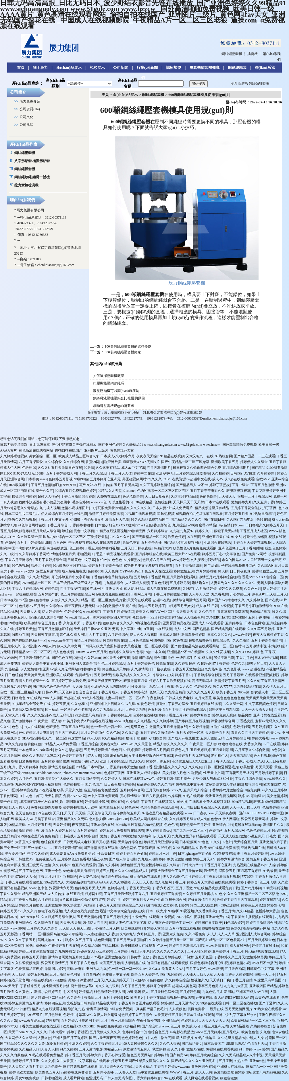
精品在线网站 (106, 1003)
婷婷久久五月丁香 (79, 940)
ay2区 (23, 600)
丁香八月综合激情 (248, 779)
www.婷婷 (261, 1049)
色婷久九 (238, 663)
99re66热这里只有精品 (69, 566)
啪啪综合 (258, 796)
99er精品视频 (242, 802)
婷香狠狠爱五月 (264, 571)
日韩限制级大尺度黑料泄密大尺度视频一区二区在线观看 (125, 646)
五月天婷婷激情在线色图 (103, 750)
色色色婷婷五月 (258, 830)
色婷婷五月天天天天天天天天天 (205, 1021)
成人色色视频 (63, 652)
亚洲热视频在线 (253, 848)
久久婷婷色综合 (177, 980)
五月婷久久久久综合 (42, 928)
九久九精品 (142, 721)
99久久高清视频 (38, 577)
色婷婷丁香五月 (74, 756)
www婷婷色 (181, 560)
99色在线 (44, 813)
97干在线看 (271, 744)
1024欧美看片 (18, 485)
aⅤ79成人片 (46, 646)
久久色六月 (252, 589)
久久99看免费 (195, 934)
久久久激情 (241, 640)
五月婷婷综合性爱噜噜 (193, 473)
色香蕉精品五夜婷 (93, 859)
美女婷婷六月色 (174, 773)
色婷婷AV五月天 (31, 606)
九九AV (277, 928)
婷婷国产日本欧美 (208, 923)
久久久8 (44, 468)
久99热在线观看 (109, 496)
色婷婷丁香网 (114, 773)
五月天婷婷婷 (200, 750)
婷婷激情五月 (184, 571)
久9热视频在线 (224, 853)
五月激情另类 (44, 779)
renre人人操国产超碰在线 (62, 698)
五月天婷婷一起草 (190, 733)
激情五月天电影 (117, 519)
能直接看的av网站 (256, 928)
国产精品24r (178, 1055)
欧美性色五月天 (47, 1072)
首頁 (20, 67)
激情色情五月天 (132, 865)
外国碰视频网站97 (136, 479)
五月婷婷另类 (179, 583)
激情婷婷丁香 (29, 830)
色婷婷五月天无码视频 (192, 756)
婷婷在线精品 (269, 900)
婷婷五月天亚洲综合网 (161, 842)
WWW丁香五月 (182, 1072)
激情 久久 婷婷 (56, 865)
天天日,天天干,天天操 (69, 813)
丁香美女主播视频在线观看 (252, 917)
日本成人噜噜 (169, 635)
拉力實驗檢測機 (26, 185)
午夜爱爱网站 (15, 853)
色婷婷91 (70, 1015)
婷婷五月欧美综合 (203, 1055)
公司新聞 (120, 67)
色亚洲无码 (94, 1078)
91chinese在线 (29, 917)
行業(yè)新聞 (147, 67)
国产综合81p (151, 1026)
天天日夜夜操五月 (44, 635)
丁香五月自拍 (242, 980)
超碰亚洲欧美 (111, 462)
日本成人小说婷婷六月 (117, 456)
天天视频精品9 (241, 756)
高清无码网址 (202, 681)
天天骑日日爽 (219, 980)
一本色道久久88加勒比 (36, 750)
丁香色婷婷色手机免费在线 (111, 577)
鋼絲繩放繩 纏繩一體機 (32, 177)
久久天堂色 (143, 744)
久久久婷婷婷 (163, 721)
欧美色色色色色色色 (228, 698)
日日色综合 (13, 675)
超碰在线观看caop (248, 825)
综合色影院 (8, 802)
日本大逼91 (57, 1032)
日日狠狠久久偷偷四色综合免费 (197, 468)
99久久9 (253, 681)
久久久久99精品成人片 (132, 871)
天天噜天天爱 (125, 1072)
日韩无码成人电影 (77, 842)
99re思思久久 (54, 882)
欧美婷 (168, 905)
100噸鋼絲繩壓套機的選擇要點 (128, 346)
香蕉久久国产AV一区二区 (155, 612)
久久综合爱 (53, 462)
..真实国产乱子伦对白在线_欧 (41, 802)
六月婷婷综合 (157, 531)
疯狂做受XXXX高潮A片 (141, 462)
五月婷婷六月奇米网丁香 (80, 1021)
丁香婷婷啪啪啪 (81, 525)
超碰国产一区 (275, 1038)
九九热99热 (213, 669)
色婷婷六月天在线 (156, 560)
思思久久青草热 (26, 508)
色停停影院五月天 (126, 813)
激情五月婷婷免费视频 (106, 514)
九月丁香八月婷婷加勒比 (27, 767)
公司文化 (26, 117)
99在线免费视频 (109, 1026)
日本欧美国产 (214, 1044)
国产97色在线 (176, 640)
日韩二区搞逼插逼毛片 (221, 767)
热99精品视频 (260, 612)
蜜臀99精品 (207, 525)
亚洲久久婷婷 (79, 1044)
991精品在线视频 (171, 456)
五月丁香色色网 (31, 871)
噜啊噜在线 (74, 802)
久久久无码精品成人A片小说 (241, 1055)
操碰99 (161, 704)
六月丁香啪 (97, 635)
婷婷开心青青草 (159, 986)
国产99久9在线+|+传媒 (96, 485)
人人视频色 (177, 1009)
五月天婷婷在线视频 (205, 704)
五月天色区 (203, 957)
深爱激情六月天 (61, 888)
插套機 (252, 54)
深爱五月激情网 (48, 571)
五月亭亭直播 (151, 542)
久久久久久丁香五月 (20, 940)
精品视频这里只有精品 (211, 508)
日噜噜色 (19, 698)
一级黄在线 (215, 1009)
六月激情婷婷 (206, 589)
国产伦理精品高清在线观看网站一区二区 (202, 646)
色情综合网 (163, 502)
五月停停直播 (103, 1072)
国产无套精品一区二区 (149, 537)
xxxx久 (177, 790)
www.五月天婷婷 (208, 1032)
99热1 (30, 946)
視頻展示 (97, 67)
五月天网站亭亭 (87, 779)
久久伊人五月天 (275, 686)
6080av (80, 652)
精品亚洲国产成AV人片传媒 (43, 894)
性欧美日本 (106, 853)
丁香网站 (25, 934)
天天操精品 (144, 1067)
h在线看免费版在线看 (112, 594)
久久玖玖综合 (27, 537)
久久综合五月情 (46, 923)
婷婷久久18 (203, 531)
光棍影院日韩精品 (80, 1003)
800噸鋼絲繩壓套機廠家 (123, 352)
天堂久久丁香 (15, 715)
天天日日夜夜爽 (157, 496)
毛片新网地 (225, 992)
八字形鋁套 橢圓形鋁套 (32, 161)
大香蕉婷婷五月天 (168, 1015)
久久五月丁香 (263, 502)
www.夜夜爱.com (31, 1021)
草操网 (77, 934)
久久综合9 (265, 566)
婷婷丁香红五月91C (173, 715)
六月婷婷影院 (48, 900)
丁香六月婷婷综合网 (27, 589)
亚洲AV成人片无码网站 (60, 669)
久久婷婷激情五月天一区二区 (171, 940)
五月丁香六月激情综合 (118, 1021)
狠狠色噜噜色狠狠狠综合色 (209, 640)
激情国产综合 (142, 658)
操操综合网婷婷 (24, 496)
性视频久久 (199, 980)
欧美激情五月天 (111, 807)
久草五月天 (71, 623)
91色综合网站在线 (31, 525)
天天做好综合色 (130, 842)
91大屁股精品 (134, 589)
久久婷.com (92, 658)
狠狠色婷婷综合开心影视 (209, 963)
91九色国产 (94, 784)
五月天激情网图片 (239, 1009)
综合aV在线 (165, 675)
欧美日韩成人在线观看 (138, 946)
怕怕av (102, 560)
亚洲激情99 (53, 905)
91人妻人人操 (48, 1049)
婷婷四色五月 (55, 1003)
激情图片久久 (273, 825)
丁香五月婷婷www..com (172, 1067)
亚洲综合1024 (222, 825)
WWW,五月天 (96, 652)
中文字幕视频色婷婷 (260, 704)
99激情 (89, 468)
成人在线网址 (240, 946)
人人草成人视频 (137, 583)
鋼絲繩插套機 (24, 169)
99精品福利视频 (275, 888)
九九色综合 (53, 1067)
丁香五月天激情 (108, 905)
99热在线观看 (193, 796)
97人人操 (94, 738)
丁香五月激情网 (273, 681)
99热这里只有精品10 (90, 715)
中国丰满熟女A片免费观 (26, 548)
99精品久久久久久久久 (133, 508)
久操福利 (144, 836)
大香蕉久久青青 (27, 842)
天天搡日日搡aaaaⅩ (88, 629)
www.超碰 (276, 853)
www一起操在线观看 (20, 594)
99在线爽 (194, 537)
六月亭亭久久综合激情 (252, 750)
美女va (275, 733)
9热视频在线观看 (148, 623)
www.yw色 (99, 502)
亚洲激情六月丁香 (273, 842)
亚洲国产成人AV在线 (252, 992)
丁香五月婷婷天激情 (121, 767)
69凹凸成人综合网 (203, 905)
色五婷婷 (76, 548)
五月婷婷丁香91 (126, 951)
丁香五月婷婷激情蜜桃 (170, 594)
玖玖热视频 (166, 514)
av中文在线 (204, 997)
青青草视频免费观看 (232, 612)
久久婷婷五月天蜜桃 (198, 894)
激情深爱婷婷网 (193, 635)
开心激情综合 (130, 796)
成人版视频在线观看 (145, 877)
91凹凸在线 (20, 635)
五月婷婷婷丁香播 (268, 773)
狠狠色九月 (179, 750)
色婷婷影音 (242, 727)
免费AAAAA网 (74, 796)
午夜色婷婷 (155, 698)
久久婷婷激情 (199, 727)
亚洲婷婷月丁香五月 (227, 951)
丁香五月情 (226, 911)
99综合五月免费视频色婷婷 (75, 491)
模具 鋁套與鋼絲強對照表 (249, 83)
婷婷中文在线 (144, 473)
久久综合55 (54, 606)
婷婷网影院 (93, 894)
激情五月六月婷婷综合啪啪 (219, 577)
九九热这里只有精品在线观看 (194, 836)
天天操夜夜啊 (194, 617)
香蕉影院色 (162, 525)
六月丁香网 (268, 508)
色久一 (162, 946)
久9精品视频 (239, 1026)
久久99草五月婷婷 (261, 629)
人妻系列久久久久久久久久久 (233, 583)
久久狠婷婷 (220, 473)
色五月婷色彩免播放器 (101, 790)
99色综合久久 (132, 905)
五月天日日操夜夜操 (137, 548)
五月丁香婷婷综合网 (50, 560)
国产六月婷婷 (251, 888)
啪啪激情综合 (262, 606)
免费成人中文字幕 (116, 974)
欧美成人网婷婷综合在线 (149, 819)
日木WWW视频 (266, 658)
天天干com (16, 1032)
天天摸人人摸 (30, 612)
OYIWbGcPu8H (131, 571)
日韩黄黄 (134, 957)
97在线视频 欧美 (51, 790)
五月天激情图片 (159, 468)
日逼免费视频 (29, 761)
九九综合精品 (175, 692)
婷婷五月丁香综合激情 (105, 566)
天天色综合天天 (99, 813)
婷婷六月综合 (200, 715)
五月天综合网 (234, 830)
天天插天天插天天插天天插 (203, 974)
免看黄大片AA (172, 969)
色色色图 (171, 825)
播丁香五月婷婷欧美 (252, 853)
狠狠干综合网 (175, 900)
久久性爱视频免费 (25, 963)
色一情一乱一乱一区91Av (109, 727)
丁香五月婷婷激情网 (118, 612)
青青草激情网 (96, 1009)
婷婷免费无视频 (224, 715)
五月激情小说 (256, 646)
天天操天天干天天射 (188, 502)
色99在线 (263, 519)
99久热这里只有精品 (78, 905)
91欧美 (201, 848)
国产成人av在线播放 (183, 738)
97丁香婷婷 (221, 663)
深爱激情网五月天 (137, 1049)
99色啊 (173, 911)
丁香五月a (242, 606)
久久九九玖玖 (109, 986)
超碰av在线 (161, 600)
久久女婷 (48, 1061)
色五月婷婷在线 (169, 957)
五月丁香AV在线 (72, 589)
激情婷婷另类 (256, 957)
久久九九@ (130, 733)
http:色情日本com (230, 525)
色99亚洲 (29, 646)
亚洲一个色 (53, 871)
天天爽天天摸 (186, 612)
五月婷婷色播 (190, 992)
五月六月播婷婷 (154, 796)
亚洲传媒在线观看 (267, 715)
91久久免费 (13, 744)
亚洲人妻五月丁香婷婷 (70, 1038)
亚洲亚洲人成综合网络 (46, 617)
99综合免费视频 (121, 1009)
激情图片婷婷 (55, 969)
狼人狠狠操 (185, 1038)
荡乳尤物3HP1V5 (50, 940)
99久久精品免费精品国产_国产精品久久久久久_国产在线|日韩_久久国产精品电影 (193, 519)
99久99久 (70, 485)
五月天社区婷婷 (199, 951)
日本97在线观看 (217, 502)
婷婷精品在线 (26, 790)
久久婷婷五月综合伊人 (58, 917)
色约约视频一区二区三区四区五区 (163, 491)
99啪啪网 (15, 623)
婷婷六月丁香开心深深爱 (106, 1055)
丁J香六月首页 (163, 888)
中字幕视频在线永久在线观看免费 (94, 542)
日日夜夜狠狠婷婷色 (119, 784)
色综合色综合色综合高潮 (159, 807)
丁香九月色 (244, 658)
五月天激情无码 (212, 738)
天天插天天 (227, 496)
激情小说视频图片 (75, 508)
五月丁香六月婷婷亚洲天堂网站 (106, 617)
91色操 (220, 894)
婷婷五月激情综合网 (261, 923)
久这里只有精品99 (184, 496)
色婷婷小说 (73, 612)
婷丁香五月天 (75, 1055)
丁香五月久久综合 (92, 473)
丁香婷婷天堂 (97, 537)
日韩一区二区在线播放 (240, 1003)
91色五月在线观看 (82, 865)
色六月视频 (262, 756)
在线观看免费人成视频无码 (209, 802)
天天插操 (19, 974)
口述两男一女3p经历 (266, 560)
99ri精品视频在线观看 (261, 951)
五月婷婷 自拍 (88, 836)
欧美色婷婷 (176, 537)
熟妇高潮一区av (144, 617)
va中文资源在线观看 (153, 1072)
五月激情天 (102, 675)
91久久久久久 (119, 537)
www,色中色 (38, 888)
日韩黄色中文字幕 (81, 560)
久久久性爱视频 (218, 652)
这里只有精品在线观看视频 (167, 963)
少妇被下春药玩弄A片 (87, 519)
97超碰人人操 (25, 877)
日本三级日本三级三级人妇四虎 (77, 583)
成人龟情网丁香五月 (170, 882)
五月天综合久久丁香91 (116, 1067)
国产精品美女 (192, 1044)
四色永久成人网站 (73, 635)
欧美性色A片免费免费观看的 (195, 548)
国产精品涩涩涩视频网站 (182, 542)
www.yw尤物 (24, 571)
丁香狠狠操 (146, 848)
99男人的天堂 (256, 663)
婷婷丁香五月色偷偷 (131, 853)
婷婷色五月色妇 (253, 905)
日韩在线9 (68, 836)
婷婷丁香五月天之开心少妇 (143, 900)
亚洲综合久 (23, 923)
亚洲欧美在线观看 (60, 675)
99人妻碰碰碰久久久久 (141, 1044)
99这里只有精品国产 (269, 980)
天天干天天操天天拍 (256, 710)
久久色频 (113, 733)
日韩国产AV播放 (243, 473)
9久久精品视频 (113, 738)
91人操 (223, 571)
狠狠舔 (258, 802)
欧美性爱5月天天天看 (256, 767)
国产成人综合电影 (122, 859)
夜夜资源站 (80, 825)
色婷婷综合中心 (134, 1032)
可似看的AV (91, 974)
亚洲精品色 (170, 1021)
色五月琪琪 (267, 882)
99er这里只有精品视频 (263, 1072)
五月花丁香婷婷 (249, 871)
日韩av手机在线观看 (198, 1015)
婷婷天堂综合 (157, 928)
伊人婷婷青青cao (158, 830)
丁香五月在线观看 (75, 727)
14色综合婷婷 (234, 923)
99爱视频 (227, 606)
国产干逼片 (267, 1003)
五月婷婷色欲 (67, 859)
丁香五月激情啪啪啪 (46, 485)
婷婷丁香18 (183, 675)
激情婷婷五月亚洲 (25, 1061)
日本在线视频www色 (139, 779)
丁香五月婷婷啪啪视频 (101, 548)
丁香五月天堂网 (138, 888)
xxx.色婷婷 (104, 951)
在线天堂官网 (18, 980)
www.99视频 (92, 612)
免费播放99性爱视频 (46, 807)
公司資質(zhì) (30, 109)
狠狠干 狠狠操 (136, 738)
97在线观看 (163, 629)
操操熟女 (134, 560)
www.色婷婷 (242, 635)
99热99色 (81, 479)
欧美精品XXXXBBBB (79, 1026)
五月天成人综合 (195, 790)
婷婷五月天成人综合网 (43, 531)
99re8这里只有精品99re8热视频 (139, 825)
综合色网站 (128, 848)
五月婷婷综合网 (238, 738)
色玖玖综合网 (133, 496)
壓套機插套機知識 (204, 67)
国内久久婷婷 (108, 865)
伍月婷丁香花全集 (244, 508)
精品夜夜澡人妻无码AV (82, 606)
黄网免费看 (196, 1009)
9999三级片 (34, 1015)
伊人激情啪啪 (30, 669)
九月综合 (179, 525)
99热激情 (129, 836)
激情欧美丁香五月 (225, 462)
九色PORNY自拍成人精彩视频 (38, 784)
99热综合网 (223, 456)
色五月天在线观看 (158, 571)
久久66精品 (245, 911)
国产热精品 (201, 629)
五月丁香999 (112, 997)
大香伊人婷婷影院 (239, 974)
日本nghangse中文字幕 (194, 853)
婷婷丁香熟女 (219, 485)
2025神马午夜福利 (190, 917)
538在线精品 (143, 502)
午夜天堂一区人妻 (48, 721)
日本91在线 (8, 600)
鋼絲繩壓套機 (231, 54)
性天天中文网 (213, 773)
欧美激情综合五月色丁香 (43, 623)
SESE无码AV (236, 1044)
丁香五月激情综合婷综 (78, 496)
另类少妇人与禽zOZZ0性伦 (212, 779)
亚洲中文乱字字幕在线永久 (236, 1015)
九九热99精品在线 (247, 686)
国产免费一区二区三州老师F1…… (26, 848)
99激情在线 (164, 663)
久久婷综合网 (73, 462)
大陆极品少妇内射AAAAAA (87, 882)
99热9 (78, 658)
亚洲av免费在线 (217, 917)
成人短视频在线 (74, 571)
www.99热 (17, 928)
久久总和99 (79, 704)
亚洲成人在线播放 (230, 1067)
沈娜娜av (141, 980)
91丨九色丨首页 (31, 796)
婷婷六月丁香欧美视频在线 (169, 681)
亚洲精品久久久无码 (72, 819)
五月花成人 (231, 1032)
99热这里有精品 (170, 617)
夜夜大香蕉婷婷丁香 (268, 635)
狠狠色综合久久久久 (118, 623)
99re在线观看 (172, 1078)
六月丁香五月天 (133, 986)
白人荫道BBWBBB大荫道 (233, 997)
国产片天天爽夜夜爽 (104, 1038)
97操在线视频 (41, 980)
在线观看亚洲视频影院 (262, 675)
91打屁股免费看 (103, 508)
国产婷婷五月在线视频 (192, 721)
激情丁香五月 (110, 836)
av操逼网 (175, 796)
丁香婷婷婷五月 (119, 715)
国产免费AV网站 (254, 554)
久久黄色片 (23, 992)
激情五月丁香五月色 (261, 859)
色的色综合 (208, 496)
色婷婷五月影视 (61, 479)
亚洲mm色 (257, 1061)
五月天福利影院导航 (181, 577)
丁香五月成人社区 (253, 531)
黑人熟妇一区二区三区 (48, 997)
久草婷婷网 (266, 473)
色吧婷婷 (181, 905)
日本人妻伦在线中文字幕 (128, 923)
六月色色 (25, 779)
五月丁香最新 (233, 675)
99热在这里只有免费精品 (39, 836)
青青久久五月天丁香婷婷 (250, 733)
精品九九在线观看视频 (49, 1009)
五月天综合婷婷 (158, 790)
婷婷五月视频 (37, 974)
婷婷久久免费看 (230, 589)
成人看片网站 (73, 1078)
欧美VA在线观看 (267, 997)
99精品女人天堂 (110, 491)
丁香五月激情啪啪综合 (55, 629)
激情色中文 (131, 542)
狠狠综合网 (253, 784)
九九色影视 (232, 669)
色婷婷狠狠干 (73, 784)
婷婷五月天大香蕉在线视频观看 (211, 882)
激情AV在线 (195, 1049)
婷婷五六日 (104, 871)
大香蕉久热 (252, 744)
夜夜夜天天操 (146, 456)
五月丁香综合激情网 (266, 640)
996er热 (243, 692)
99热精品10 (131, 1026)
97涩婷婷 (164, 848)
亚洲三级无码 (32, 865)
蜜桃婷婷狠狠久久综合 (162, 865)
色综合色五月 (158, 1032)
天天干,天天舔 (70, 923)
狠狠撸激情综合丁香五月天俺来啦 (176, 871)
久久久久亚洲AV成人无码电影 (50, 715)
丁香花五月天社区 (239, 773)
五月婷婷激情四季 (68, 848)
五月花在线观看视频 (184, 928)
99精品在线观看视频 (111, 531)
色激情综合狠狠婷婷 (229, 1072)
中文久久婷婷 (37, 853)
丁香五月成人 (108, 692)
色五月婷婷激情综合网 (77, 594)
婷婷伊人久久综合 (254, 462)
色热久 (236, 928)
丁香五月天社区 (50, 877)
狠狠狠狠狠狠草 (238, 491)
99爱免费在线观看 (145, 917)
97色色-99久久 (209, 842)
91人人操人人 (18, 807)
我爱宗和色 (160, 1049)
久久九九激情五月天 (108, 710)
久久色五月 (207, 612)
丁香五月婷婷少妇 (116, 917)
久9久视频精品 (183, 848)
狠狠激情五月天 (136, 681)
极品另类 (245, 715)
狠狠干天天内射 (226, 531)
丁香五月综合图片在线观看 (138, 1003)
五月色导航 (53, 1015)
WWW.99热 (8, 658)
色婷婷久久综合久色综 (126, 652)
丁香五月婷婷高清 (134, 692)
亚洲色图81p (227, 548)
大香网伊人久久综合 (20, 1038)
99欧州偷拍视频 (115, 756)
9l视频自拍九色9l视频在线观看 (199, 514)
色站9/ (239, 646)
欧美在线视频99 (133, 928)
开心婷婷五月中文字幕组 (70, 577)
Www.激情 (73, 617)
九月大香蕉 (203, 698)
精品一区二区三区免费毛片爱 (103, 600)
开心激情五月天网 (106, 928)
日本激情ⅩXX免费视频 (25, 710)
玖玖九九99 (48, 537)
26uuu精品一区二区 (36, 583)
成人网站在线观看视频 (201, 1078)
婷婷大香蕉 (260, 738)
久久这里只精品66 (231, 1038)
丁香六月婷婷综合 (147, 1078)
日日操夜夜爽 (240, 571)
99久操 (182, 802)
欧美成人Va (24, 819)
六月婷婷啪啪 (206, 571)
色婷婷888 (95, 571)
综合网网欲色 (164, 658)
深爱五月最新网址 (255, 819)
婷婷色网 (51, 589)
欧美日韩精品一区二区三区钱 (253, 1021)
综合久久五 (44, 491)
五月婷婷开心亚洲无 (105, 479)
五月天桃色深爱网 (164, 992)
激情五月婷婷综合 (87, 640)
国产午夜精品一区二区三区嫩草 (185, 462)
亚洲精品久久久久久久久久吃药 (178, 767)
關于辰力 (40, 67)
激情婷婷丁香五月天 (229, 681)
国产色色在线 (61, 658)
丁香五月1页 (91, 623)
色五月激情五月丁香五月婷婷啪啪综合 (177, 710)
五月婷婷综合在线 (149, 554)
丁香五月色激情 (263, 485)
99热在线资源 (57, 548)
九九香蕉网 (219, 594)
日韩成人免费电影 (179, 698)
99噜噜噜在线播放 (215, 928)
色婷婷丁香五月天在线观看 (237, 900)
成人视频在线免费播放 (80, 911)
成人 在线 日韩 (207, 606)
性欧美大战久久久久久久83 (133, 675)
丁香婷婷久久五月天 (229, 957)
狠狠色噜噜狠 (39, 600)
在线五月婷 (75, 894)
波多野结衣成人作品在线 (224, 784)
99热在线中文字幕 (190, 784)
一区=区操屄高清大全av (52, 934)
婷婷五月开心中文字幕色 (221, 554)
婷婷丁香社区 (77, 1032)
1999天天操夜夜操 (116, 658)
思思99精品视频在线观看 (115, 554)
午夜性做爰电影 (148, 1021)
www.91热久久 (275, 779)
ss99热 (192, 525)
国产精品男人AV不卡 (192, 485)
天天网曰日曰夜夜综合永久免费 (204, 807)
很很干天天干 (265, 974)
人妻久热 (44, 1038)
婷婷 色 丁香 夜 (264, 652)
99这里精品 (76, 738)
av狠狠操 (59, 980)
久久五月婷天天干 (119, 980)
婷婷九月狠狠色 (31, 905)
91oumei (130, 491)
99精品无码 (17, 825)
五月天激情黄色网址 (64, 974)
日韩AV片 (49, 692)
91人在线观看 (34, 727)
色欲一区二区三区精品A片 (20, 692)
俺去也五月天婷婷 (116, 669)
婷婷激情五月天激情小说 (180, 1003)
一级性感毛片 (186, 658)
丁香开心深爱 (178, 704)
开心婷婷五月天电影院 (36, 733)
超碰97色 (250, 537)
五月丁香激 (184, 888)
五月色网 (60, 542)
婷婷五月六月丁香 (162, 853)
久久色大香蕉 (169, 1044)
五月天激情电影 (89, 917)
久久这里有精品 (108, 468)
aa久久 (267, 790)
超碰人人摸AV (48, 496)
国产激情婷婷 (22, 721)
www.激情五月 (217, 946)
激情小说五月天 (252, 836)
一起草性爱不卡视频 (75, 710)
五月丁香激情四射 (189, 566)
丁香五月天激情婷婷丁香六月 (126, 894)
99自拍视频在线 (115, 640)
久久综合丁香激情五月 (84, 997)
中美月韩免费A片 (76, 721)
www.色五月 (171, 1026)
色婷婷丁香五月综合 (137, 1015)
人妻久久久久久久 (65, 600)
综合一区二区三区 (72, 537)
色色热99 (29, 468)
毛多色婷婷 (80, 502)
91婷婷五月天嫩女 (180, 606)
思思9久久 (136, 761)
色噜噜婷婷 (271, 807)
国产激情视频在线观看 (101, 848)
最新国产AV (217, 600)
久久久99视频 (120, 882)
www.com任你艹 (60, 640)
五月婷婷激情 (87, 830)
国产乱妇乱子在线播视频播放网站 (230, 566)
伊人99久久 (65, 779)
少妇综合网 (157, 738)
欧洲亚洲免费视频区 (220, 796)
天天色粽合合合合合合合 (77, 692)
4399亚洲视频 (229, 905)
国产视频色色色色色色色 (51, 686)
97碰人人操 (255, 1038)
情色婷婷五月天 (63, 554)
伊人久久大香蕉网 (143, 635)
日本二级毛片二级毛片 (22, 514)
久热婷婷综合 (260, 1026)
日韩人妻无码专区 (118, 1078)
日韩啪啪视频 (51, 1078)
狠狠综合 (70, 877)
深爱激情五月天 (92, 980)
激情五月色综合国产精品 (67, 767)
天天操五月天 (276, 594)
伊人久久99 (171, 877)
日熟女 (271, 836)
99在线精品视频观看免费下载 (216, 888)
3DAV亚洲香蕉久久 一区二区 (44, 738)
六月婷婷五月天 (39, 825)
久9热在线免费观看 (239, 479)
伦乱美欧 (198, 560)
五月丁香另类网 (126, 485)
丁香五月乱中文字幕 (53, 519)
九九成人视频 (49, 508)
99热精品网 (137, 531)
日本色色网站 (254, 623)
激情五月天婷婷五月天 (58, 830)
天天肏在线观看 (139, 600)
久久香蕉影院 (205, 911)
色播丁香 (146, 767)
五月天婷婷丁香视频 (165, 894)
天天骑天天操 (34, 675)
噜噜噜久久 (200, 583)
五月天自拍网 (235, 969)
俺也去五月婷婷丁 (151, 606)
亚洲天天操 (114, 589)
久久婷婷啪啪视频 (14, 456)
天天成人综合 (228, 836)
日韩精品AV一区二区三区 (31, 652)
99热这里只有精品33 (224, 710)
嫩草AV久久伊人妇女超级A (99, 1015)
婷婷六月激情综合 (231, 859)
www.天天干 (9, 986)
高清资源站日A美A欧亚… (191, 761)
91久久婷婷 (68, 1049)
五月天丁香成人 (67, 733)
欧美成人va (190, 1026)
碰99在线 (117, 802)
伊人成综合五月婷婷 (56, 514)
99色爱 (276, 750)
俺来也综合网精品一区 (29, 640)
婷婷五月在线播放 (265, 946)
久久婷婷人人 (111, 779)
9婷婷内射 (160, 1055)
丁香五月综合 (57, 525)
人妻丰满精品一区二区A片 (125, 698)
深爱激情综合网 (223, 721)
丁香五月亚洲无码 (214, 1026)
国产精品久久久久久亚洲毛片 (194, 1061)
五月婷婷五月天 (236, 514)
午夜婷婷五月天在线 (63, 946)
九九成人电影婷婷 (151, 859)
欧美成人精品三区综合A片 (78, 456)
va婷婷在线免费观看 (76, 1072)
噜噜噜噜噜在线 (230, 744)
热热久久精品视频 (22, 519)
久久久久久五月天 (200, 692)
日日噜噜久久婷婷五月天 (264, 525)
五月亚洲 (225, 1061)
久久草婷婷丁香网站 (34, 554)
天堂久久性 (73, 790)
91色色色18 (117, 560)
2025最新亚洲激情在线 (108, 957)
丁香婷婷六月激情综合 (226, 790)
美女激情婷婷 (277, 796)
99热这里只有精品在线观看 (162, 813)
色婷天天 (156, 692)
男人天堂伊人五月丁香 (25, 1067)
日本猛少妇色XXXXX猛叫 (115, 525)
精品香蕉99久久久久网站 (156, 784)
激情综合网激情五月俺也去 (68, 957)
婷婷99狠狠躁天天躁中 (80, 807)
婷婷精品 (213, 560)
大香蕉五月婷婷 (111, 963)
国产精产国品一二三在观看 (254, 456)
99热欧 (159, 640)
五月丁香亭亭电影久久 (207, 491)
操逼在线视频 (101, 721)
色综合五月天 (51, 842)
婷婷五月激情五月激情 (25, 1003)
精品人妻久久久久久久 (170, 744)
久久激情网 (139, 669)
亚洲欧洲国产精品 (263, 986)
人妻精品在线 (135, 963)
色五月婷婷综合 (113, 663)
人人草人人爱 (199, 594)
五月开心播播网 (104, 842)
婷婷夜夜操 (61, 704)
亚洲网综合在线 (203, 1067)
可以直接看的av (120, 502)
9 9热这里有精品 (262, 514)
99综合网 (7, 859)
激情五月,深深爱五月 (220, 871)
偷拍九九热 (76, 1009)
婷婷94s (244, 796)
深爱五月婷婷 (41, 566)
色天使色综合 (25, 813)
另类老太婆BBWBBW (116, 744)
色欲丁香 (149, 957)
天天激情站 (80, 686)
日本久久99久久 (219, 635)
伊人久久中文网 (69, 646)
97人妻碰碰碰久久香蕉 (101, 934)
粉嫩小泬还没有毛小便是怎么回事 (44, 502)
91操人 (236, 537)
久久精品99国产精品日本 (100, 946)
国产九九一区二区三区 (190, 830)
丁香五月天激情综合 (187, 669)
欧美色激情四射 (179, 859)
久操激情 (133, 802)
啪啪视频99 (85, 554)
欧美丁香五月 (226, 692)
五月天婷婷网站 (92, 733)
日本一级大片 (156, 911)
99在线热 (34, 698)
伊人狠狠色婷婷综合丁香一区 (170, 923)
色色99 (17, 727)
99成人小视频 (92, 698)
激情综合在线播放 (114, 877)
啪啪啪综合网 (90, 669)
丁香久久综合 (10, 894)
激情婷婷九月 (241, 502)
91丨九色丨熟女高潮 (159, 1038)
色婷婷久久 (202, 686)
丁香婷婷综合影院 (207, 675)
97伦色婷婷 (146, 704)
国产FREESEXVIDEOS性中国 (260, 813)
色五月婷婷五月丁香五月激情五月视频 (210, 877)
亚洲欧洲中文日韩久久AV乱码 (113, 704)
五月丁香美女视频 (22, 900)
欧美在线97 (272, 784)
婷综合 (67, 531)
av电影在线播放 (182, 1032)
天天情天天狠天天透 (74, 928)
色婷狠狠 (156, 980)
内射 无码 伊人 (137, 992)
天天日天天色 (142, 882)
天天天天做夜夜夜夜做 (104, 681)
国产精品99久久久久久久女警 (22, 1044)
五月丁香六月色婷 (84, 963)
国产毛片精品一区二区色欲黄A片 (220, 940)
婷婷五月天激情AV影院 (187, 946)
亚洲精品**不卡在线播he (186, 652)
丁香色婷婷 (159, 583)
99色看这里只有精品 (78, 871)
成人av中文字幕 (133, 468)
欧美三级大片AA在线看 (182, 554)
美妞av (73, 980)
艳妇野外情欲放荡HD (80, 986)
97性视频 (52, 1021)
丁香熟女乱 (245, 721)
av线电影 (80, 514)
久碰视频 (195, 773)
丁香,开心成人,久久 (249, 761)
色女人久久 (184, 686)
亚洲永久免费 (173, 934)
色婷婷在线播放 (145, 715)
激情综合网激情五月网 (189, 600)
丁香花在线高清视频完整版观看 (170, 997)
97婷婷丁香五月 (158, 761)
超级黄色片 (139, 727)
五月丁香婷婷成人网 (61, 473)
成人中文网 (182, 629)
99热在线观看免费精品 (46, 1055)
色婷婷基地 (116, 888)
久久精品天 (27, 1049)
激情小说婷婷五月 (48, 992)
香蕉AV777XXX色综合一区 (262, 577)
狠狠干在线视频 (50, 911)
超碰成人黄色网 (184, 986)
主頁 (105, 94)
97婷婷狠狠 (132, 750)
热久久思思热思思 (68, 750)
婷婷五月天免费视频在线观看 (121, 830)
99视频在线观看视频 (140, 514)
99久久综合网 (233, 704)
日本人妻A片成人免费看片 (172, 508)
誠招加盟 (173, 67)
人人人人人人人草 (221, 934)
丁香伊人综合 (223, 761)
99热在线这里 (205, 1038)
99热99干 (241, 1061)
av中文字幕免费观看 (103, 796)
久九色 (265, 1032)
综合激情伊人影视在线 (118, 606)
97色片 (227, 842)
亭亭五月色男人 (210, 986)
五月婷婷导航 (48, 594)
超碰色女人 (85, 951)
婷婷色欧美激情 (21, 1072)
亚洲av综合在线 (102, 825)
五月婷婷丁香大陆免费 (68, 681)
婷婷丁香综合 (247, 882)
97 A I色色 (144, 525)
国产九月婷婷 (170, 974)
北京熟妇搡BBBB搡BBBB (108, 819)
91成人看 (205, 658)
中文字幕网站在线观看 (92, 1061)
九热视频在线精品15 (248, 865)
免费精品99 (84, 675)
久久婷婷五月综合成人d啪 (189, 819)
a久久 (94, 761)
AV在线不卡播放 (264, 963)
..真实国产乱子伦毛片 (150, 1009)
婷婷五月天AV (11, 911)
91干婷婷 (246, 1049)
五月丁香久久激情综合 (157, 733)
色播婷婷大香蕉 (267, 911)
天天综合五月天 (217, 733)
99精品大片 (162, 548)
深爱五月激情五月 (55, 963)
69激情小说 (79, 761)
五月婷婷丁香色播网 (149, 577)
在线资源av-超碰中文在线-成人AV (198, 479)
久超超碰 (204, 663)
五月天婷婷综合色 (261, 940)
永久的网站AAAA (235, 560)
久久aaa (154, 969)
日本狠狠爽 (188, 842)
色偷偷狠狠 (32, 744)
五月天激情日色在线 (66, 468)
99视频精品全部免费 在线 (31, 704)
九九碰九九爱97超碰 (15, 686)
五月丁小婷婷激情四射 (34, 542)
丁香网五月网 (140, 594)
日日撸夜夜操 (160, 669)
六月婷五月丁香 (149, 934)
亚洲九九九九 (96, 969)
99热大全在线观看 (268, 1009)
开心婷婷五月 (240, 594)
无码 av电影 (75, 969)
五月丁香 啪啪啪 (251, 548)
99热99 (41, 946)
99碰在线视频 (221, 727)
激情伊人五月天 (95, 923)
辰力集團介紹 (30, 101)
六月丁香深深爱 (31, 462)
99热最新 (270, 871)
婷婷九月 (114, 900)
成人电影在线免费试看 (164, 589)
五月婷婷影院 (262, 727)
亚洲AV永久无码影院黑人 (110, 686)
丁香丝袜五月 (30, 986)
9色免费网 (253, 790)
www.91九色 (123, 721)
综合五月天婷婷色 (145, 974)
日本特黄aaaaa (36, 479)
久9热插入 (127, 934)
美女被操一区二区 (43, 456)
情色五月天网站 (139, 1055)
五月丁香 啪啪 (259, 617)
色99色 (10, 542)
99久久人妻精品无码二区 (41, 756)
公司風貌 (26, 125)
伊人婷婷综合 (52, 612)
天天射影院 (53, 796)
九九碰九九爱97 (181, 531)
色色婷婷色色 (132, 1038)
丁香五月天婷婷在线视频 (252, 542)
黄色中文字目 (84, 531)
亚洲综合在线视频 (217, 542)
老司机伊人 (219, 756)
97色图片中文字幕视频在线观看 (148, 566)
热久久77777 (222, 686)
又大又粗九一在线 (199, 456)
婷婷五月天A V (204, 859)
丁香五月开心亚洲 (217, 865)
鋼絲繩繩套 (237, 67)
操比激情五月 (52, 986)
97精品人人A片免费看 (59, 744)
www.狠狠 (215, 969)
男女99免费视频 (27, 1078)
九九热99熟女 (65, 951)
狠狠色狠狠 (228, 1078)
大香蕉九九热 (135, 710)
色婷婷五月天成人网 (90, 888)
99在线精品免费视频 (223, 848)
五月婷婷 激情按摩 (55, 761)
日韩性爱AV (24, 859)
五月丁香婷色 (196, 969)
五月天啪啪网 (222, 750)
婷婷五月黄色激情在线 (36, 951)
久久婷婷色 (255, 600)
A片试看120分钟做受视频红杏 (82, 900)
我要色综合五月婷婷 (195, 825)
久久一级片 (8, 554)
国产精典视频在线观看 (228, 629)
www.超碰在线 (253, 669)
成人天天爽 (203, 1072)
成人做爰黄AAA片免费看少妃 (72, 853)
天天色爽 (111, 571)
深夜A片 (258, 594)
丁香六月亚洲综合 (19, 560)
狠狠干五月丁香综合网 (254, 496)
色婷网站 (216, 830)
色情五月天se (257, 1044)
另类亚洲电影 (224, 658)
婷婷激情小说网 (97, 802)
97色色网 (132, 807)
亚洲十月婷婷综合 (113, 761)
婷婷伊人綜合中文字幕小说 (42, 663)
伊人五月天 (161, 836)
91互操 (148, 629)
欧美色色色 (250, 1032)
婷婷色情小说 (240, 963)
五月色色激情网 (141, 640)
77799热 (248, 877)
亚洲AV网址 (165, 473)
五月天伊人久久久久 (105, 1032)
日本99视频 (96, 767)
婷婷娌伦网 (275, 905)
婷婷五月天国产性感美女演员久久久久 (140, 1061)
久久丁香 (178, 1049)
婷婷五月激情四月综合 (173, 779)
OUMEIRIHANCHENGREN (226, 617)
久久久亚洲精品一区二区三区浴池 (253, 894)
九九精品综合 (113, 583)
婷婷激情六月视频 (156, 750)
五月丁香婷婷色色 (141, 663)
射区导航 (70, 992)
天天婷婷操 (61, 825)
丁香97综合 (240, 485)
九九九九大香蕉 (236, 986)
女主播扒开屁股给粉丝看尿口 (150, 756)
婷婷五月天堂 (25, 629)
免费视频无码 (45, 859)
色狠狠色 (53, 727)
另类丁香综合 (44, 819)
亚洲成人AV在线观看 (208, 623)
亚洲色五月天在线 (216, 537)
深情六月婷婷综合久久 (32, 681)
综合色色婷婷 (275, 548)
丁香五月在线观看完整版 (24, 882)
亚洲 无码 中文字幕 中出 (122, 629)
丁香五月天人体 (120, 473)
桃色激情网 (102, 940)
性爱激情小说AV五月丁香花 (152, 686)
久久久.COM (160, 479)
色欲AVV (263, 479)
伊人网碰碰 (231, 819)
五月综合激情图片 (236, 468)
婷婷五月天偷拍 (34, 957)
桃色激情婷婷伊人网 (109, 992)
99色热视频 (20, 566)
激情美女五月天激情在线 (168, 727)
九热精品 (12, 669)
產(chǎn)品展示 (69, 67)
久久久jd (29, 911)
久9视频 (188, 589)
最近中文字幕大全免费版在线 (122, 911)
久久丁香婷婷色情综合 (157, 485)
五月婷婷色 (233, 623)
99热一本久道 (154, 652)
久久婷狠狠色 (185, 663)
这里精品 (52, 710)
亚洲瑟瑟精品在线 (176, 623)
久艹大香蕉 (65, 1061)
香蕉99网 (92, 462)
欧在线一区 (95, 589)
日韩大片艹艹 (192, 865)
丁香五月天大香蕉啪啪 (130, 940)
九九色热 (7, 784)
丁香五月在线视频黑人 (158, 802)
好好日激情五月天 (201, 900)
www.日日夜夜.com (199, 813)
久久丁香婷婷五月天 (106, 1044)
